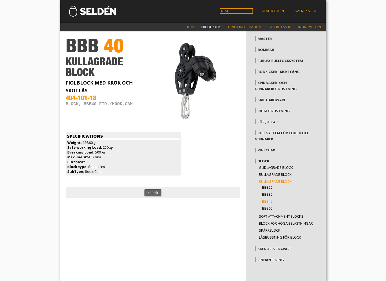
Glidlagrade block (276, 167)
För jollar (268, 121)
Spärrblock (269, 230)
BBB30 (267, 194)
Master (265, 38)
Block (263, 161)
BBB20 (267, 187)
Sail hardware (272, 99)
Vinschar (266, 150)
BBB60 (267, 208)
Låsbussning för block (280, 237)
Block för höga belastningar (286, 223)
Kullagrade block (275, 181)
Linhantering (271, 259)
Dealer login (273, 11)
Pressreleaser (279, 27)
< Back (152, 192)
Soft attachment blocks (281, 216)
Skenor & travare (274, 248)
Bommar (266, 49)
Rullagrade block (275, 174)
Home (190, 27)
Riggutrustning (274, 110)
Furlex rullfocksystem (280, 60)
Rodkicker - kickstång (279, 71)
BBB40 (267, 201)
